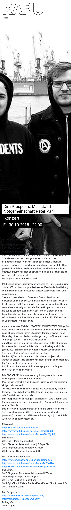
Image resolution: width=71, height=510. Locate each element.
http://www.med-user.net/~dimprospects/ (23, 495)
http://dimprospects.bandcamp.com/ (21, 498)
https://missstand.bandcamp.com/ (20, 427)
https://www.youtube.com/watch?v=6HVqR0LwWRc (28, 466)
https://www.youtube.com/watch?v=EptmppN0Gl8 (27, 430)
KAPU (23, 8)
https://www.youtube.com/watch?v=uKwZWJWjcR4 (28, 434)
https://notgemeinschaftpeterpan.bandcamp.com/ (27, 459)
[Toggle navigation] (6, 18)
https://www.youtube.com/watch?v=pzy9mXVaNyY (28, 463)
